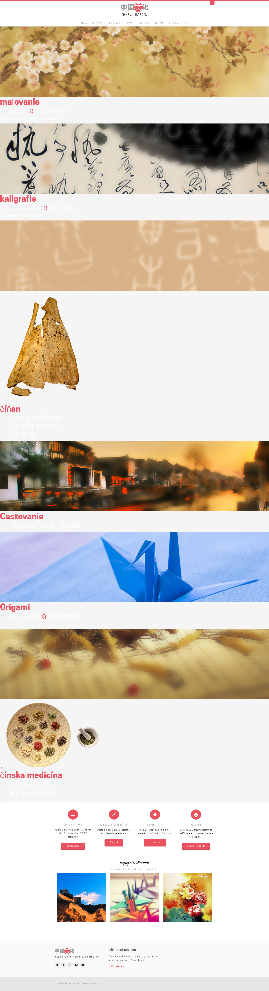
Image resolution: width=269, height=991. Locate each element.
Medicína (174, 23)
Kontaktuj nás (118, 966)
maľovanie (98, 23)
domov (83, 23)
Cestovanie (144, 23)
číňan (129, 23)
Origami (159, 23)
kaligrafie (115, 23)
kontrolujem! (73, 846)
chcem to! (155, 842)
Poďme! (114, 842)
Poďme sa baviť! (196, 846)
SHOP (186, 23)
